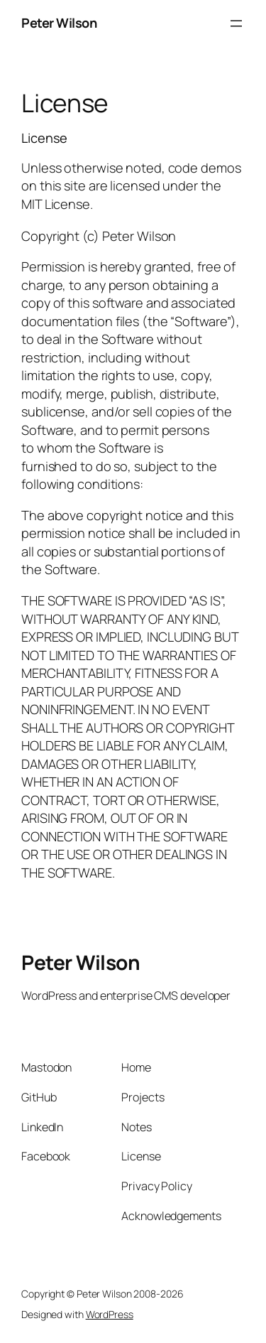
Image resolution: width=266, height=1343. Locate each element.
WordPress (109, 1314)
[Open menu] (236, 23)
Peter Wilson (58, 22)
